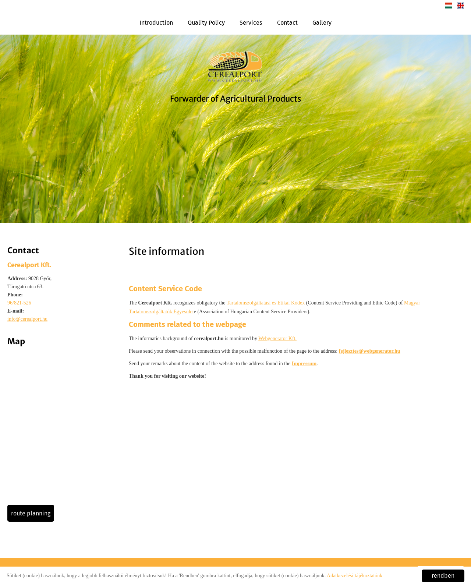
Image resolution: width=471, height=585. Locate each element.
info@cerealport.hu (27, 319)
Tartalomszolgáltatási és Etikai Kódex (266, 303)
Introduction (156, 22)
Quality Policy (206, 22)
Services (251, 22)
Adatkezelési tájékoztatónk (354, 575)
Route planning (30, 513)
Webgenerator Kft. (277, 338)
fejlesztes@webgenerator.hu (369, 351)
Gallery (322, 22)
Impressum (304, 363)
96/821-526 (19, 303)
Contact (287, 22)
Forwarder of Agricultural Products (235, 99)
